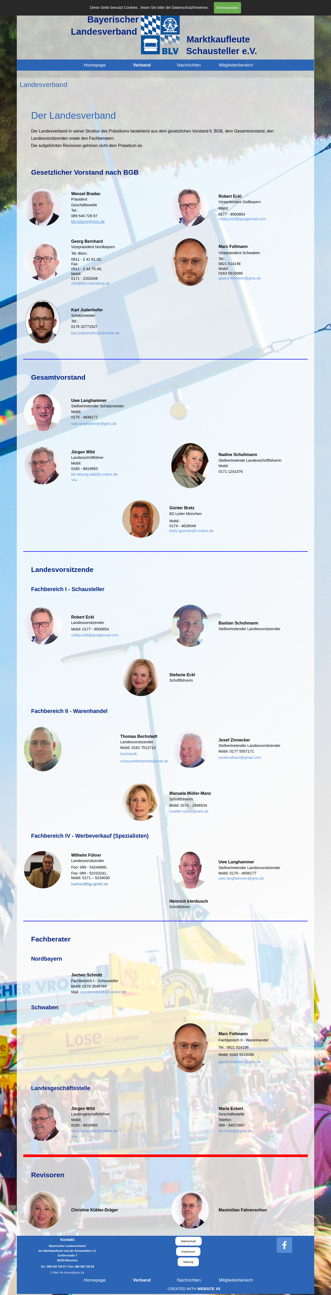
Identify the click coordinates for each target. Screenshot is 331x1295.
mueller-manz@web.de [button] (188, 811)
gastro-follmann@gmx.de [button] (240, 278)
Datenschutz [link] (188, 1241)
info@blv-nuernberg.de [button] (90, 283)
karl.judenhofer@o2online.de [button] (95, 333)
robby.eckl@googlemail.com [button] (242, 219)
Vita (74, 480)
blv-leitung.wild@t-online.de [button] (94, 474)
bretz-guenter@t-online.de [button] (191, 531)
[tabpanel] (165, 128)
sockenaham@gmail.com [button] (240, 757)
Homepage (95, 65)
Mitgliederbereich (236, 65)
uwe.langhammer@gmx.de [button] (93, 424)
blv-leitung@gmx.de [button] (88, 221)
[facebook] (284, 1245)
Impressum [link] (188, 1251)
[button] (89, 883)
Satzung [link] (188, 1261)
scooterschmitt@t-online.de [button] (103, 992)
